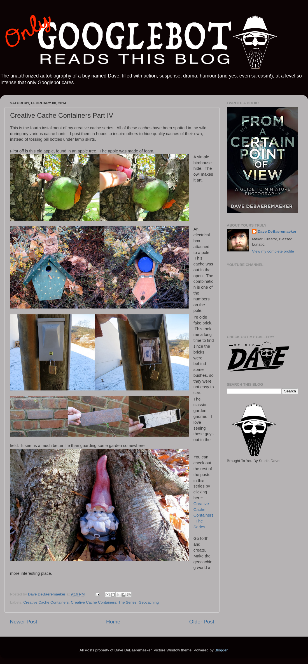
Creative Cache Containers (46, 602)
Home (113, 622)
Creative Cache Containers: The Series (203, 515)
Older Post (201, 622)
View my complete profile (273, 251)
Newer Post (23, 622)
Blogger (220, 650)
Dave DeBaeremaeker (277, 231)
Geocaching (149, 602)
